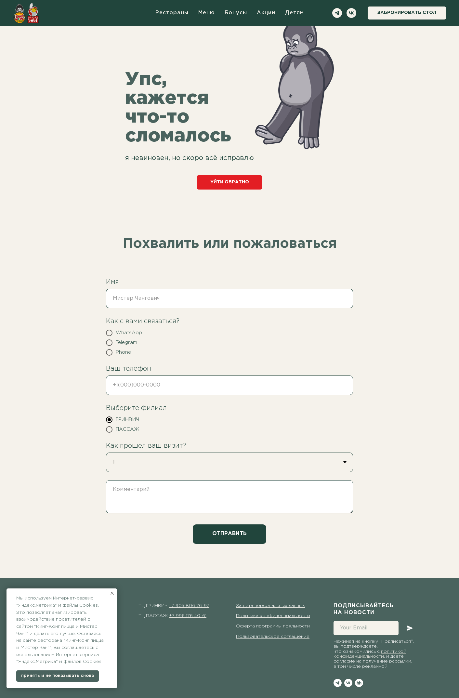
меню (206, 12)
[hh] (359, 683)
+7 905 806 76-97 (189, 606)
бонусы (236, 12)
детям (294, 12)
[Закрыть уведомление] (112, 593)
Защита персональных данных (270, 606)
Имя (112, 282)
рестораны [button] (172, 12)
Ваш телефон (128, 369)
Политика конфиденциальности (273, 616)
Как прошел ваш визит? (146, 446)
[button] (407, 13)
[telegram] (337, 13)
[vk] (351, 13)
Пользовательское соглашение (272, 637)
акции (266, 12)
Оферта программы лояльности (273, 626)
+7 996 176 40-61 (187, 616)
